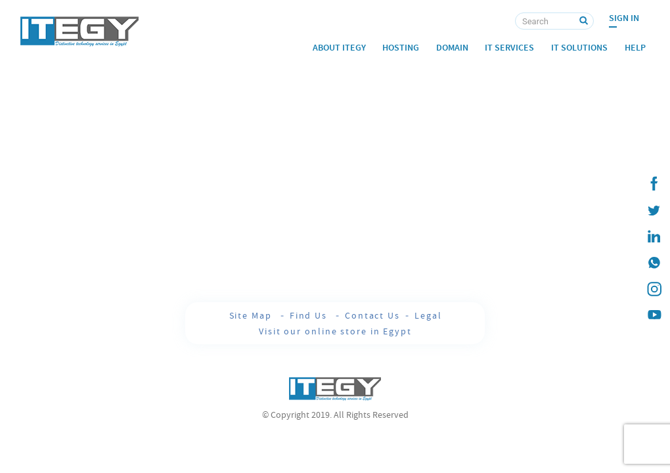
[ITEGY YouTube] (653, 315)
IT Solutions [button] (579, 47)
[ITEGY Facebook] (653, 184)
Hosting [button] (400, 47)
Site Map (252, 315)
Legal (428, 315)
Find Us (310, 315)
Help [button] (635, 47)
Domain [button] (452, 47)
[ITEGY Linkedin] (653, 236)
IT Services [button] (509, 47)
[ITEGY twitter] (653, 210)
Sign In (624, 18)
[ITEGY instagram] (653, 289)
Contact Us (372, 315)
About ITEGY (339, 47)
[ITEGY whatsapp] (653, 263)
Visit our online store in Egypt (335, 331)
